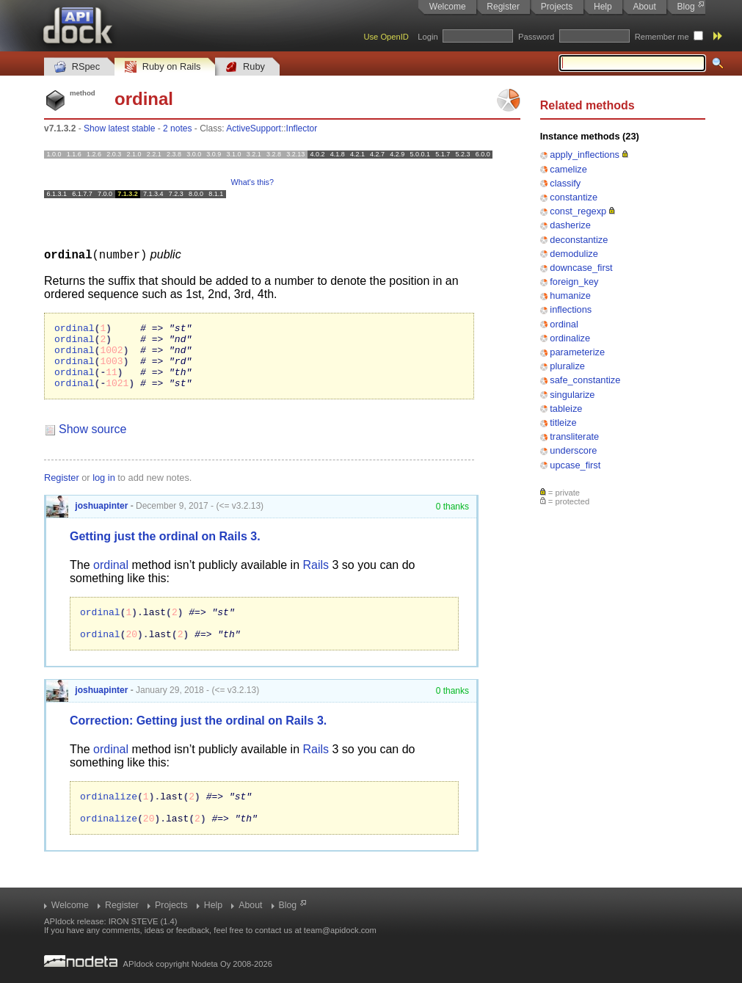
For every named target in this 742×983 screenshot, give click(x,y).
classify (565, 183)
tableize (566, 408)
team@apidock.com (340, 930)
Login (427, 36)
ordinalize (570, 338)
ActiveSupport (253, 128)
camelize (568, 169)
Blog (686, 6)
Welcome (447, 6)
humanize (570, 295)
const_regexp (578, 211)
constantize (573, 197)
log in (103, 490)
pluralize (567, 365)
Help (603, 6)
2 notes (177, 128)
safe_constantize (585, 379)
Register (503, 6)
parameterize (577, 352)
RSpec (77, 67)
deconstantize (579, 239)
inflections (571, 309)
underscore (573, 450)
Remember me (662, 36)
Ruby (245, 67)
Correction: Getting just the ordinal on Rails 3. (198, 739)
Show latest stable (119, 128)
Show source (93, 441)
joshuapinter (87, 518)
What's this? (252, 182)
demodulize (573, 253)
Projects (556, 6)
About (644, 6)
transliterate (574, 436)
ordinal (564, 324)
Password (536, 36)
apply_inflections (584, 154)
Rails (316, 577)
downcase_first (581, 267)
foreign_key (574, 281)
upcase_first (575, 465)
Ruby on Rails (162, 67)
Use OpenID (386, 36)
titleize (563, 422)
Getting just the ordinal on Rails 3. (165, 549)
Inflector (302, 128)
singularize (572, 394)
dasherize (570, 225)
